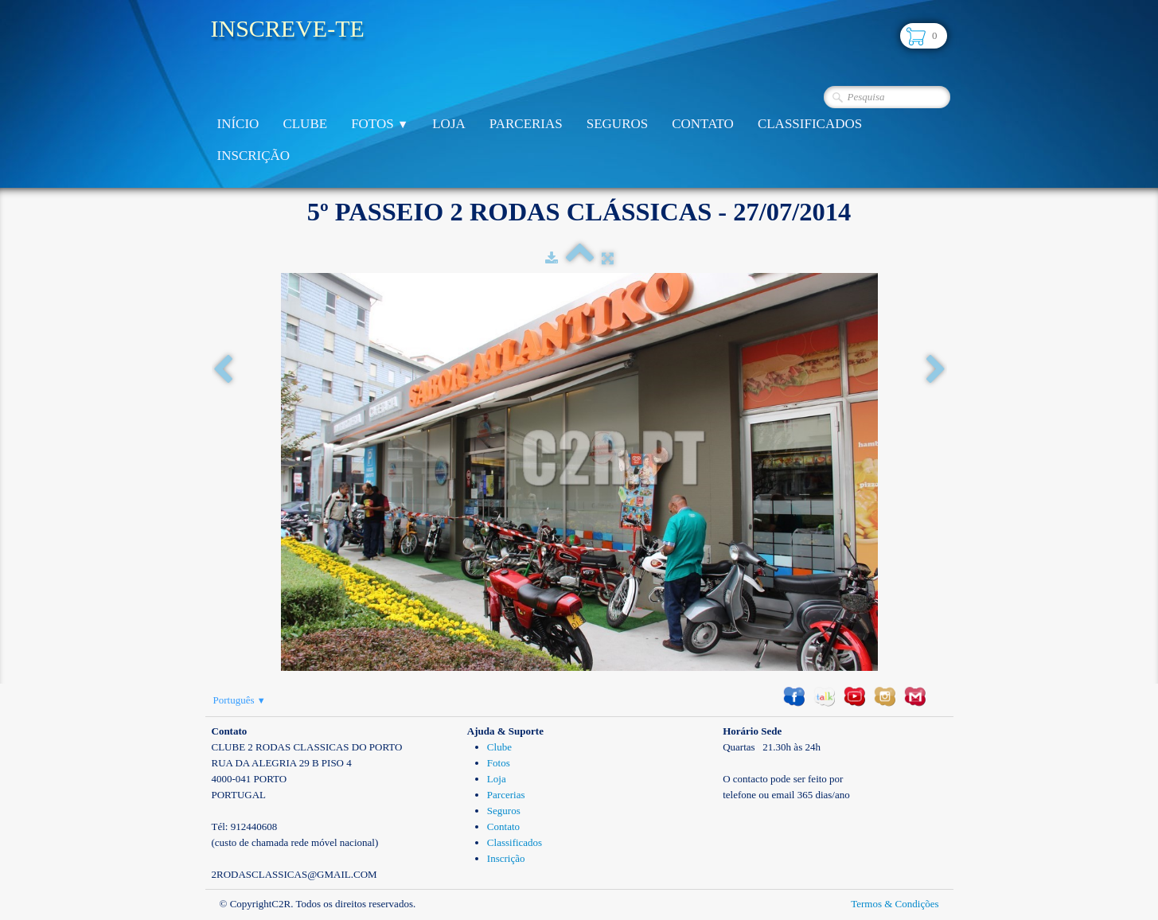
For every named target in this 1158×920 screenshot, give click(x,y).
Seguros (617, 123)
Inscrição (253, 155)
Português (239, 700)
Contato (703, 123)
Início (238, 123)
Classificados (810, 123)
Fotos (379, 123)
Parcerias (526, 123)
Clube (305, 123)
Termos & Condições (894, 904)
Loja (449, 123)
